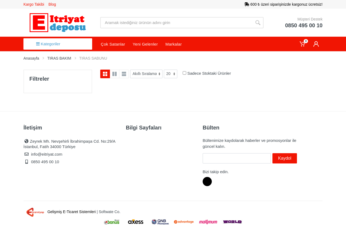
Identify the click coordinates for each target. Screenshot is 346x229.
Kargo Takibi (33, 4)
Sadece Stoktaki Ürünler (209, 73)
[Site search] (176, 22)
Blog (52, 4)
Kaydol (284, 158)
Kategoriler (48, 44)
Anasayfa (31, 58)
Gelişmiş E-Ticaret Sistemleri (60, 212)
